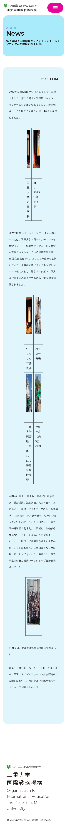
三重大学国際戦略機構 (20, 9)
